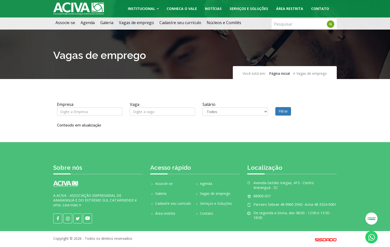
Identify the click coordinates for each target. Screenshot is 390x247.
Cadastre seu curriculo (170, 203)
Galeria (106, 22)
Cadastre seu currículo (180, 22)
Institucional (141, 8)
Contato (320, 8)
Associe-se (65, 22)
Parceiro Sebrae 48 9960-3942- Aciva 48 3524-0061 (294, 204)
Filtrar (283, 111)
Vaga (134, 104)
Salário (208, 104)
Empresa (65, 104)
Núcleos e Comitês (224, 22)
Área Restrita (289, 8)
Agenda (88, 22)
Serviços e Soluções (249, 8)
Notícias (213, 8)
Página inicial (279, 73)
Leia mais (72, 205)
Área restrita (162, 213)
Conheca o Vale (182, 8)
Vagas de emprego (136, 22)
